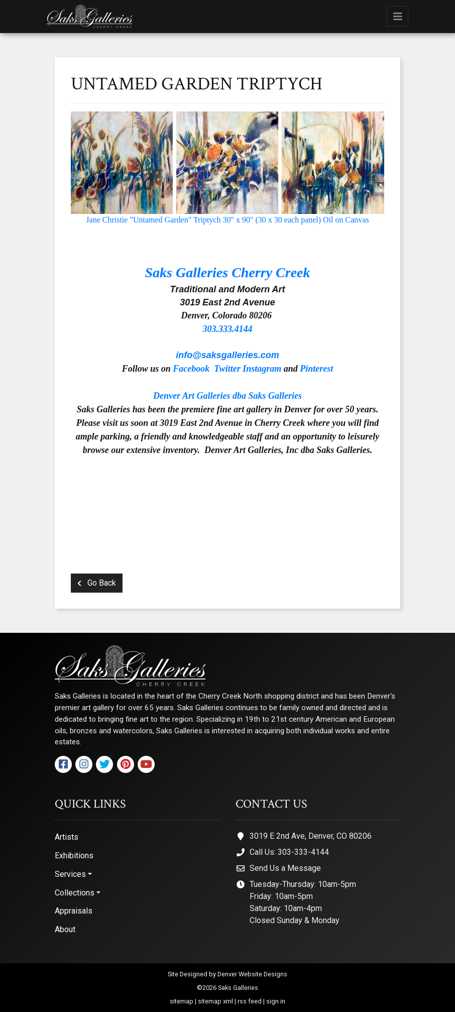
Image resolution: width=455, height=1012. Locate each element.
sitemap (181, 1001)
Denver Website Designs (252, 974)
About (65, 929)
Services (70, 874)
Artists (66, 837)
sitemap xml (215, 1001)
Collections (74, 892)
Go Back (96, 583)
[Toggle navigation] (397, 16)
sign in (275, 1001)
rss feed (250, 1001)
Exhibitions (74, 855)
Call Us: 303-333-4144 (289, 852)
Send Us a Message (285, 868)
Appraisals (73, 911)
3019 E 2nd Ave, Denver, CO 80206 (311, 836)
